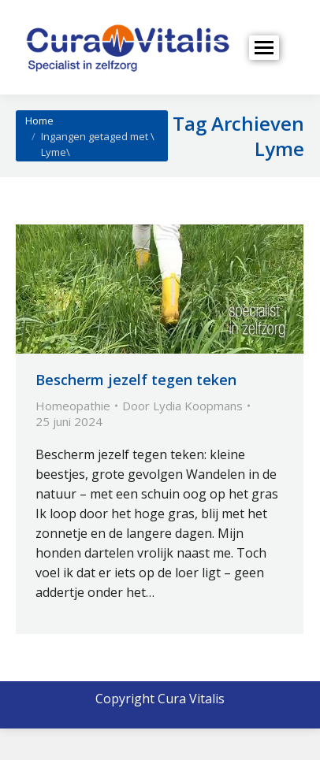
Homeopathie (72, 405)
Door (182, 405)
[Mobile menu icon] (264, 47)
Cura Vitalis (191, 698)
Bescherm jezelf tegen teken (135, 379)
